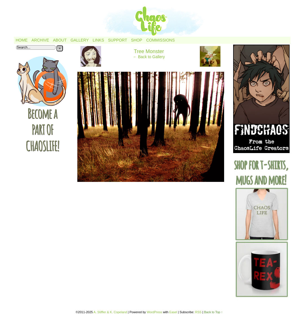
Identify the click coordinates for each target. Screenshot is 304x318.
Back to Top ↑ (213, 312)
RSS (198, 312)
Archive (40, 40)
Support (117, 40)
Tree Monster (149, 51)
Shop (136, 40)
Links (98, 40)
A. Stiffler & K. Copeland (110, 312)
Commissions (160, 40)
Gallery (80, 40)
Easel (173, 312)
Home (22, 40)
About (60, 40)
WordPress (154, 312)
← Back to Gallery (149, 57)
